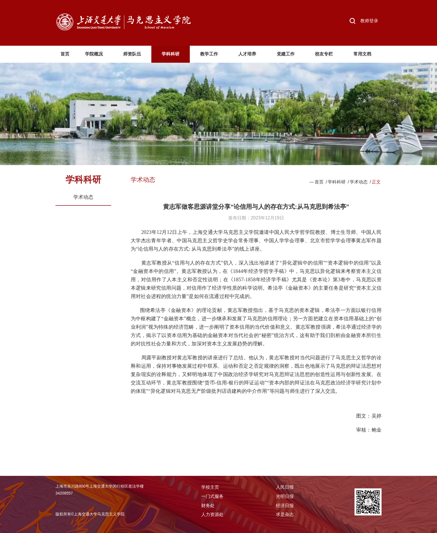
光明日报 (285, 496)
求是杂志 (285, 514)
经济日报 (285, 505)
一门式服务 (212, 496)
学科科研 (337, 182)
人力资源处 (212, 514)
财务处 (208, 505)
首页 (319, 182)
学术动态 (83, 197)
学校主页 (210, 487)
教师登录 (369, 20)
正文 (376, 182)
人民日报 (285, 487)
